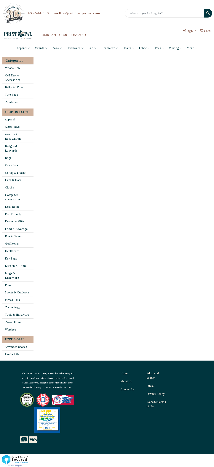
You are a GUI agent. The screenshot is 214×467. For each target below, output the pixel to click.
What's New (12, 68)
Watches (10, 329)
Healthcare (12, 251)
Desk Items (12, 206)
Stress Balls (12, 300)
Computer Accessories (12, 197)
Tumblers (11, 102)
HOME (44, 35)
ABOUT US (59, 35)
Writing (175, 48)
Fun (92, 48)
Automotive (12, 126)
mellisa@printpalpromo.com (77, 13)
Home (124, 373)
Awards (41, 48)
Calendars (11, 165)
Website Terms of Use (156, 404)
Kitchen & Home (15, 266)
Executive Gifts (14, 221)
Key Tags (11, 258)
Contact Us (12, 354)
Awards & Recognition (13, 136)
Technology (12, 307)
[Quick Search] (164, 13)
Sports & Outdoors (17, 292)
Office (144, 48)
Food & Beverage (16, 229)
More (192, 48)
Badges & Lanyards (11, 148)
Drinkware (75, 48)
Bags (57, 48)
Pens (8, 285)
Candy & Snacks (15, 172)
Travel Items (13, 322)
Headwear (109, 48)
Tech (159, 48)
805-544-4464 (39, 13)
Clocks (9, 187)
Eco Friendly (13, 214)
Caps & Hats (13, 180)
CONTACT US (79, 35)
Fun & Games (14, 236)
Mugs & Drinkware (12, 275)
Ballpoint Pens (14, 87)
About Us (126, 381)
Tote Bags (11, 94)
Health (128, 48)
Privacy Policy (155, 394)
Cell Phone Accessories (12, 78)
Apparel (23, 48)
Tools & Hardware (17, 314)
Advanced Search (16, 347)
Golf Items (12, 243)
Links (150, 386)
